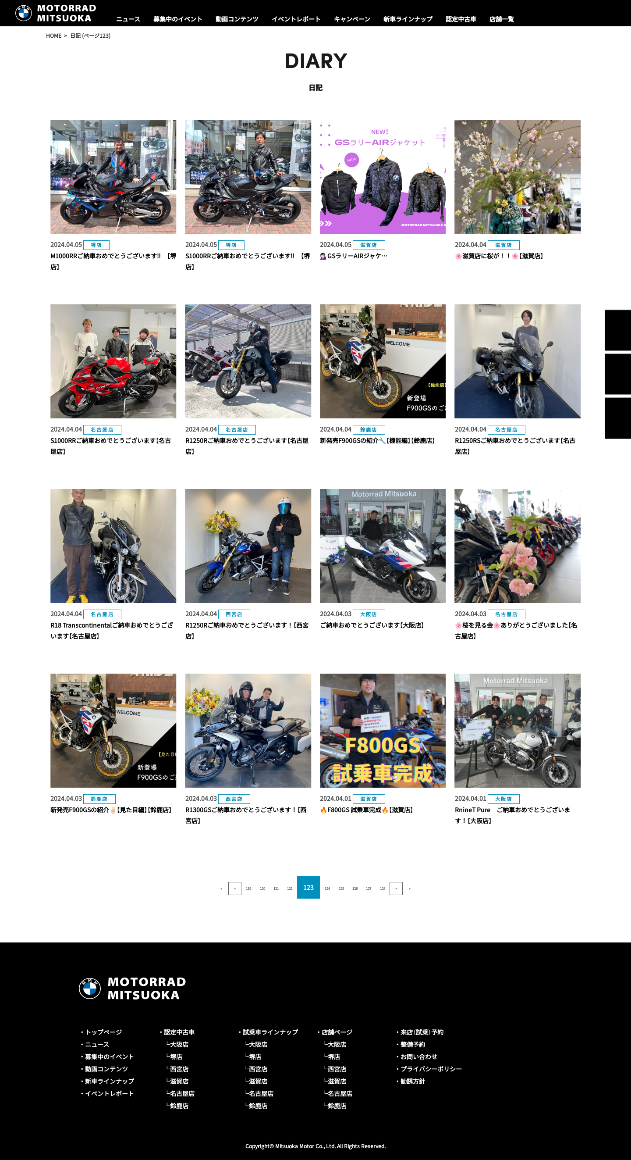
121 (255, 887)
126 (375, 887)
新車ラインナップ (407, 18)
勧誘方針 (413, 1081)
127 (399, 887)
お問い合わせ (419, 1056)
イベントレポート (296, 18)
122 (279, 887)
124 (327, 887)
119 (207, 887)
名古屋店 (182, 1093)
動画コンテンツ (237, 18)
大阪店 (179, 1044)
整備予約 (413, 1044)
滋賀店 (179, 1081)
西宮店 (179, 1068)
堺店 (176, 1056)
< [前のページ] (183, 887)
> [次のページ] (447, 887)
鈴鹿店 (179, 1105)
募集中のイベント (177, 18)
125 (351, 887)
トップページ (103, 1032)
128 (423, 887)
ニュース (128, 18)
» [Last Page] (471, 887)
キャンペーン (352, 18)
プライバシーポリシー (431, 1068)
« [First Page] (159, 887)
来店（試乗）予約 (422, 1032)
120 (231, 887)
